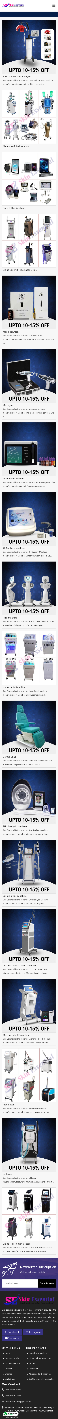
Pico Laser (8, 1105)
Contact (8, 1369)
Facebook (11, 1332)
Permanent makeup (13, 479)
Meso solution (11, 332)
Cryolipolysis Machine (15, 896)
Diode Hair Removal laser (16, 1244)
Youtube (12, 1338)
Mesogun (8, 405)
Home (7, 1353)
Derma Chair (9, 757)
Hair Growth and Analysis (17, 77)
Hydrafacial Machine (14, 687)
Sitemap (8, 1374)
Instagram (33, 1332)
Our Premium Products (13, 1364)
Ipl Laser (7, 1174)
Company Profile (12, 1358)
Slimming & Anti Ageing (16, 146)
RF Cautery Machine (14, 548)
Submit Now (47, 1284)
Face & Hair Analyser (14, 208)
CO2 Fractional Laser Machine (19, 966)
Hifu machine (10, 618)
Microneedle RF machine (16, 1035)
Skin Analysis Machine (15, 826)
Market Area (10, 1379)
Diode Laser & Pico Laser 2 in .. (20, 270)
